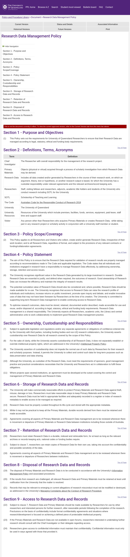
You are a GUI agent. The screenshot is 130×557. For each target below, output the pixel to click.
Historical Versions (22, 29)
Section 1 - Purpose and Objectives (14, 52)
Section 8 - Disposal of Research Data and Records (16, 108)
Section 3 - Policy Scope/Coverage (11, 68)
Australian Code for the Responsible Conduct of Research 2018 (51, 202)
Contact (109, 7)
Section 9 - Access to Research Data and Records (17, 116)
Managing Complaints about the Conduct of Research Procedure (71, 491)
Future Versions (64, 29)
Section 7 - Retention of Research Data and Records (16, 100)
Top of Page (122, 148)
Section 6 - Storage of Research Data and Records (18, 92)
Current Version (21, 24)
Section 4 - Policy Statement (16, 75)
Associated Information (108, 24)
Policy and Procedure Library (15, 17)
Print (108, 29)
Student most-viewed (71, 7)
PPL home (30, 7)
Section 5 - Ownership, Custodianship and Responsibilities (13, 83)
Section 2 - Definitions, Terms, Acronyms (17, 60)
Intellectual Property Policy (93, 344)
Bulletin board (89, 7)
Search (54, 7)
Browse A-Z (43, 7)
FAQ (101, 7)
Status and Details (65, 24)
